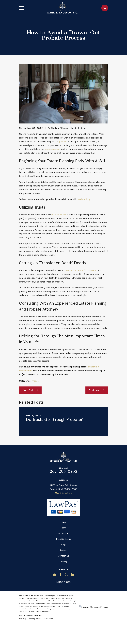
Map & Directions (63, 493)
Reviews (63, 550)
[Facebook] (60, 574)
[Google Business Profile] (54, 574)
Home (63, 527)
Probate (36, 381)
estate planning (53, 149)
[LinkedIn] (72, 574)
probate (63, 141)
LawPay (63, 561)
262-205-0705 (63, 471)
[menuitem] (23, 618)
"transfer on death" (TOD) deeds (80, 270)
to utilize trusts (58, 214)
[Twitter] (66, 574)
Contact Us (63, 555)
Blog (63, 544)
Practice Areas (63, 539)
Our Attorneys (63, 533)
